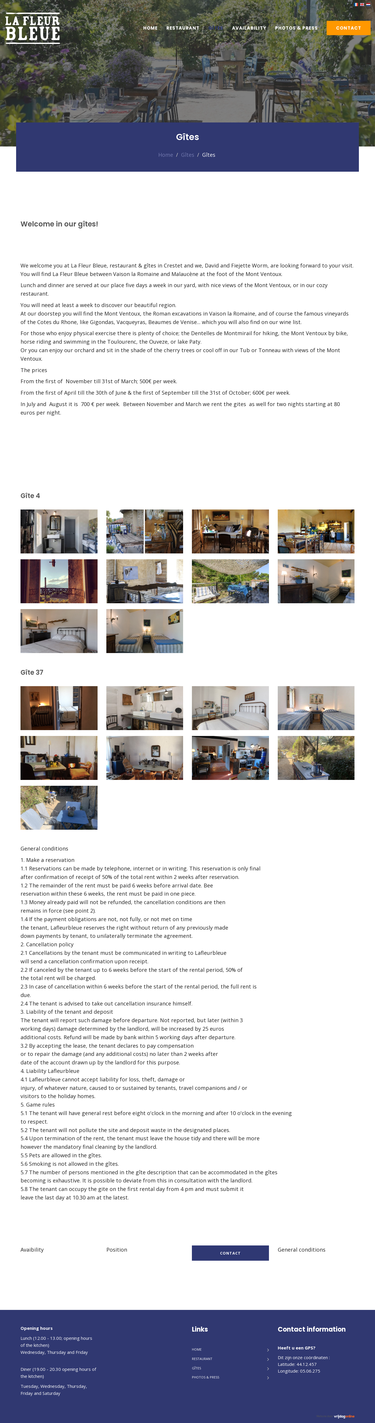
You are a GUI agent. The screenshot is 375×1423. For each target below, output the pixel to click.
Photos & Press (296, 28)
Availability (249, 28)
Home (150, 28)
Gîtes (215, 28)
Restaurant (183, 28)
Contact (348, 28)
